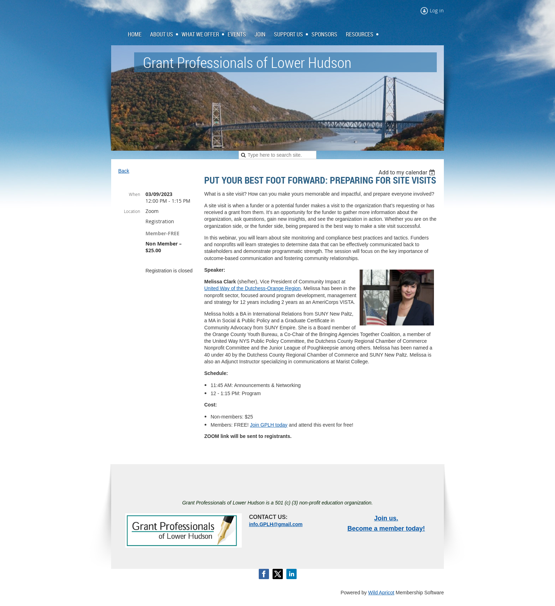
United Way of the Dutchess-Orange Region (252, 288)
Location (132, 211)
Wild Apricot (381, 592)
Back (123, 171)
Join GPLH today (268, 425)
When (134, 194)
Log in (437, 10)
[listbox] (407, 172)
